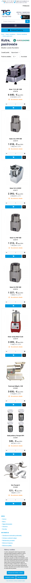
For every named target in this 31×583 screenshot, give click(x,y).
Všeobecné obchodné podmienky (12, 535)
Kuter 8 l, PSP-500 (15, 287)
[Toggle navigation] (15, 26)
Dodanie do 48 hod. (9, 2)
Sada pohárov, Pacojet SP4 (15, 435)
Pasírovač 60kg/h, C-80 (15, 386)
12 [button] (14, 56)
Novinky (4, 529)
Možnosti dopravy (7, 543)
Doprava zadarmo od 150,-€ (21, 2)
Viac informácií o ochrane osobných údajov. (15, 580)
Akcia (3, 521)
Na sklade (24, 56)
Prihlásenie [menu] (26, 6)
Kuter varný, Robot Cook (15, 337)
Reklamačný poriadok (8, 540)
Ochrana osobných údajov (9, 538)
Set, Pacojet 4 (15, 485)
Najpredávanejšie (7, 524)
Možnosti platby (7, 545)
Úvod (2, 34)
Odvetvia (4, 526)
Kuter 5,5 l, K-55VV (15, 188)
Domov (4, 519)
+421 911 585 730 (10, 1)
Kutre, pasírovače (7, 36)
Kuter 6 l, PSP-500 (15, 238)
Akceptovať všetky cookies (15, 572)
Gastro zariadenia (10, 34)
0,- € (24, 17)
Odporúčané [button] (14, 52)
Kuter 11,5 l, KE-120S (15, 89)
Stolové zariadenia (22, 34)
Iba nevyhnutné (22, 577)
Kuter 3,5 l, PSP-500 (15, 139)
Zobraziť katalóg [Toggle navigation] (15, 30)
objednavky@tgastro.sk (24, 1)
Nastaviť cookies (9, 577)
